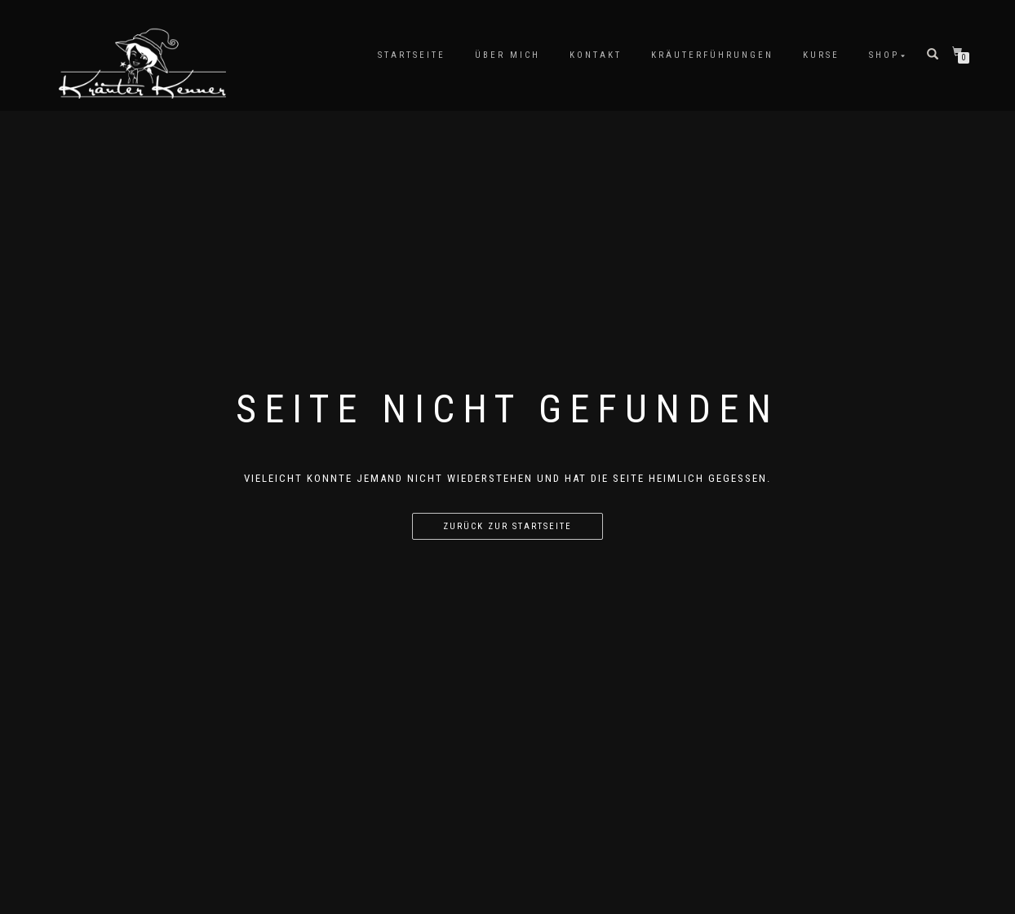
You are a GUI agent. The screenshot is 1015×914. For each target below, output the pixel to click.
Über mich (507, 55)
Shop (884, 55)
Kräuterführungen (712, 55)
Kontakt (596, 55)
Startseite (411, 55)
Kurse (821, 55)
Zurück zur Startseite (507, 526)
